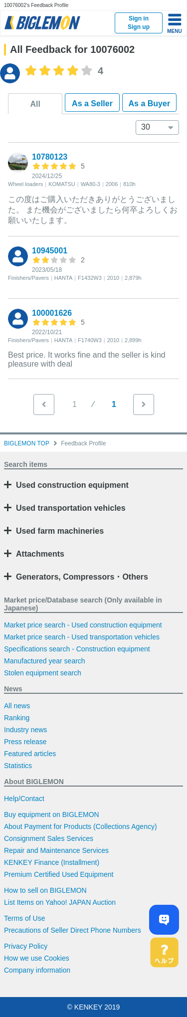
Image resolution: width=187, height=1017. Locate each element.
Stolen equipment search (42, 673)
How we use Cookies (36, 958)
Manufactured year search (44, 661)
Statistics (18, 766)
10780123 (49, 157)
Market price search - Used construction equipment (83, 625)
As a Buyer (150, 103)
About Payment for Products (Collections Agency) (80, 826)
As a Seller (92, 103)
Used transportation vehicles (71, 508)
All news (17, 706)
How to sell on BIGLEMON (45, 890)
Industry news (25, 730)
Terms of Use (24, 918)
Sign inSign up (139, 22)
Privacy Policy (25, 946)
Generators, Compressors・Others (82, 577)
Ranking (16, 718)
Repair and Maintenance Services (56, 850)
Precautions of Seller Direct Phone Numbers (72, 930)
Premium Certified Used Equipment (58, 874)
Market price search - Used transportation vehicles (82, 637)
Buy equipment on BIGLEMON (51, 814)
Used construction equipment (72, 485)
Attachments (40, 554)
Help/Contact (24, 799)
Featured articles (30, 754)
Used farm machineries (60, 531)
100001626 (52, 313)
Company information (37, 970)
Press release (25, 742)
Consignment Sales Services (48, 838)
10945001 (49, 250)
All (35, 104)
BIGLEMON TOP (26, 443)
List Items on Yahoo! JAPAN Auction (60, 902)
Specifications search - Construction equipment (77, 649)
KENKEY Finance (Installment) (51, 862)
